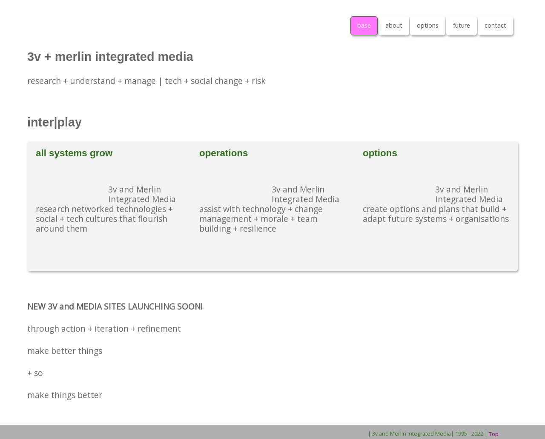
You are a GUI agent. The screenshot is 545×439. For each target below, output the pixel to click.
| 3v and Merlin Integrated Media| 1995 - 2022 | (428, 433)
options (428, 25)
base (364, 25)
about (393, 25)
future (461, 25)
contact (495, 25)
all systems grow (74, 153)
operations (223, 153)
